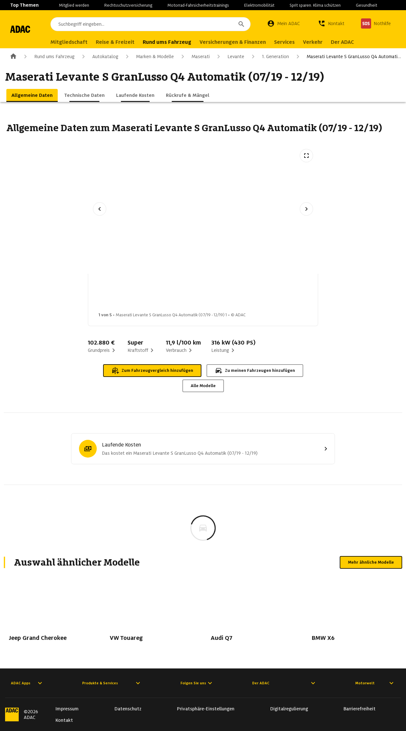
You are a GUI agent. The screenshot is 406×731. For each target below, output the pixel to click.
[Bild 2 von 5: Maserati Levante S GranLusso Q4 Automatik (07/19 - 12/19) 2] (165, 294)
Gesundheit (366, 5)
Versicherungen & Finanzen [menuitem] (257, 42)
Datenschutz (128, 709)
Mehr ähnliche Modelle (371, 562)
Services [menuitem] (308, 42)
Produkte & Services (112, 683)
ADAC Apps (27, 683)
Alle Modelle (203, 385)
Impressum (67, 709)
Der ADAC (284, 683)
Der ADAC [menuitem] (366, 42)
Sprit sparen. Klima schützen (315, 5)
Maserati (194, 56)
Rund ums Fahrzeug (48, 56)
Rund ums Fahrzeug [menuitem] (191, 42)
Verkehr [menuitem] (337, 42)
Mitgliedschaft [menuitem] (93, 42)
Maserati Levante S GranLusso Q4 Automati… (347, 56)
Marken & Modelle (148, 56)
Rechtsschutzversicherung (128, 5)
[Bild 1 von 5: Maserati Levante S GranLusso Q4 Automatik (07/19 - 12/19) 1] (115, 294)
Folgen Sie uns (197, 683)
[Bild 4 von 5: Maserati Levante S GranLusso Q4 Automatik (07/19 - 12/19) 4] (266, 294)
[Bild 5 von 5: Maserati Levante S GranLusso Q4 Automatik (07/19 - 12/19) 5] (316, 294)
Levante (229, 56)
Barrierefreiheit (360, 709)
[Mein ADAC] (283, 23)
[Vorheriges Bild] (99, 209)
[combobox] (163, 24)
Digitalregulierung (289, 709)
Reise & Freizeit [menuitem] (139, 42)
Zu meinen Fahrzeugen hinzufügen (255, 370)
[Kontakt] (331, 23)
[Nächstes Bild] (306, 209)
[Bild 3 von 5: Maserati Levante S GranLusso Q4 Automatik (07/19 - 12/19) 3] (216, 294)
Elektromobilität (259, 5)
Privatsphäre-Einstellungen (205, 709)
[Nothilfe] (375, 23)
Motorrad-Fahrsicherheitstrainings (198, 5)
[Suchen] (241, 24)
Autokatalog (99, 56)
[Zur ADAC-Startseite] (32, 29)
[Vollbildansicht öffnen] (306, 155)
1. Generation (269, 56)
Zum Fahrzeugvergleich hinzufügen (152, 370)
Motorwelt (375, 683)
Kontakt (64, 720)
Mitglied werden (74, 5)
